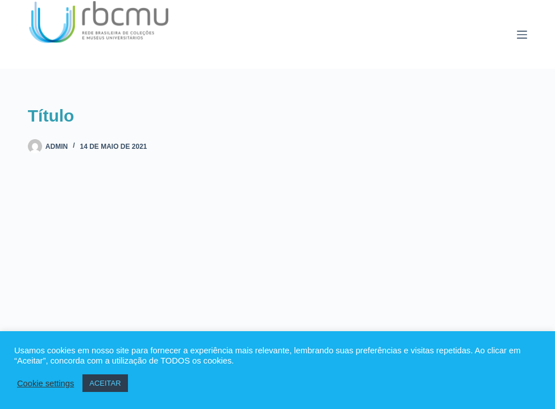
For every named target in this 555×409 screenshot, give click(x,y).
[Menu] (522, 35)
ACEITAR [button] (105, 383)
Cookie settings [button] (45, 383)
